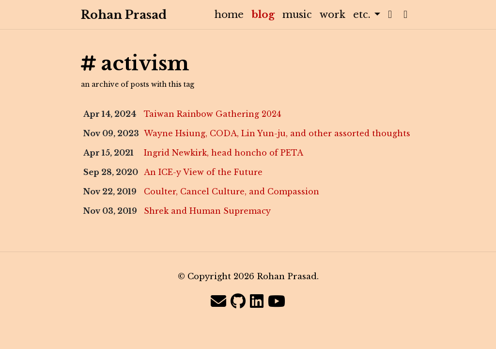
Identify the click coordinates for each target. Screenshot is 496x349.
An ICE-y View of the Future (203, 172)
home (229, 14)
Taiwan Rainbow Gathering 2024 (212, 114)
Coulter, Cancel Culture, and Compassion (231, 191)
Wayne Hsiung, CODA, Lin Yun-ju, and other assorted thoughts (277, 133)
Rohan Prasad (114, 15)
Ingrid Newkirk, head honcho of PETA (223, 153)
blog (265, 14)
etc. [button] (363, 14)
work (332, 14)
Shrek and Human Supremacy (207, 211)
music (297, 14)
